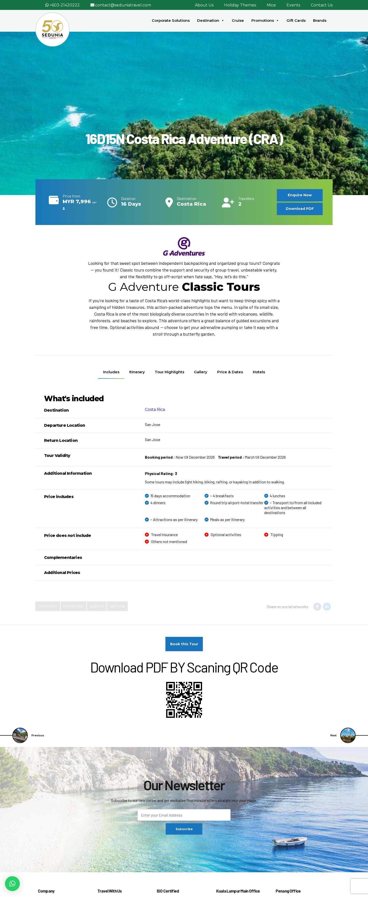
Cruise (238, 20)
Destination (210, 20)
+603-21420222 (65, 5)
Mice (271, 5)
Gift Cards (296, 20)
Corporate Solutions (171, 20)
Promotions (265, 20)
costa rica (47, 606)
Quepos (97, 606)
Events (293, 5)
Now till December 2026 (180, 457)
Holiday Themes (240, 5)
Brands (319, 20)
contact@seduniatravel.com (123, 5)
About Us (204, 5)
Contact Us (322, 5)
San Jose (117, 606)
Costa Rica (155, 409)
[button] (12, 883)
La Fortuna (73, 606)
